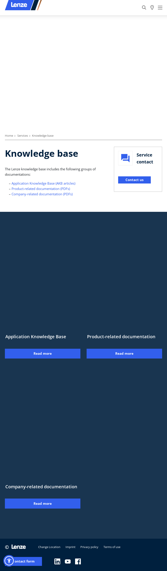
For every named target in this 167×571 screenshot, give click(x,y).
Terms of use (111, 547)
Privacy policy (89, 547)
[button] (9, 560)
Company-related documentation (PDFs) (42, 194)
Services (22, 136)
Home (9, 136)
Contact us (134, 179)
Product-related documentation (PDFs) (41, 188)
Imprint (71, 547)
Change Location (49, 547)
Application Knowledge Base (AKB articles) (43, 183)
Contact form (23, 561)
